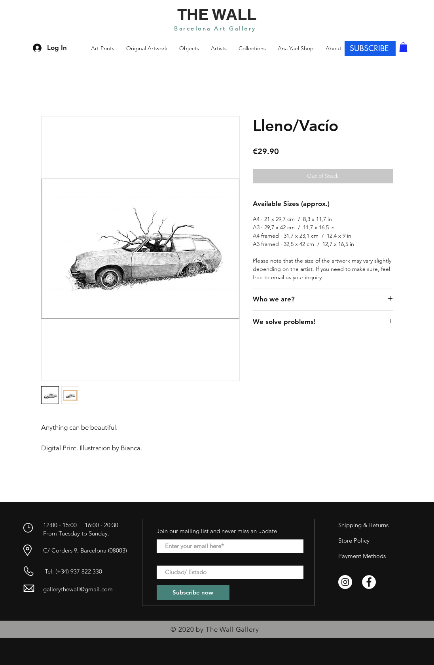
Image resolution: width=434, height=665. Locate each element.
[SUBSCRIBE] (370, 48)
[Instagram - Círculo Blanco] (345, 582)
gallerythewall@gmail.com (78, 589)
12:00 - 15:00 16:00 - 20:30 (81, 525)
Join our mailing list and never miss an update (217, 531)
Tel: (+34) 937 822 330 (73, 571)
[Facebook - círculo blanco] (369, 582)
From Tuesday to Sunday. (76, 533)
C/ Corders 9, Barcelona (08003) (85, 550)
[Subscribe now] (193, 592)
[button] (252, 48)
